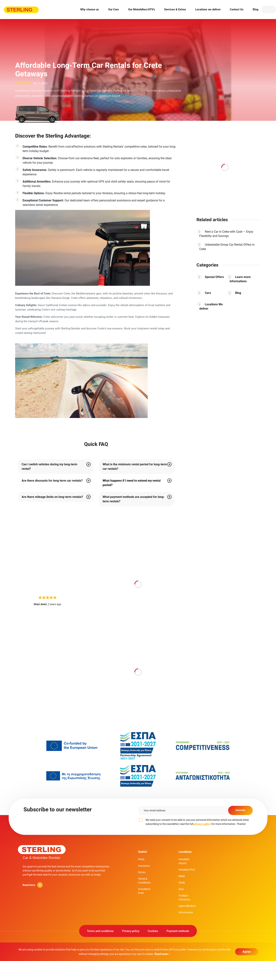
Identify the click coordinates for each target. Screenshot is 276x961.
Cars (208, 293)
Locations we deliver (208, 9)
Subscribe (238, 810)
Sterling (42, 852)
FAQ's (141, 859)
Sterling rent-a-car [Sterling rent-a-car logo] (21, 9)
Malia (182, 876)
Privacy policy (130, 932)
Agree (247, 951)
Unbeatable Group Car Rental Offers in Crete (227, 247)
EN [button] (268, 9)
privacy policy (202, 824)
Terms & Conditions (144, 881)
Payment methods (179, 932)
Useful (142, 852)
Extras (141, 872)
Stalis (182, 882)
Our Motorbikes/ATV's (141, 9)
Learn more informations (240, 279)
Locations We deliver (211, 307)
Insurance (144, 866)
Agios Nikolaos (187, 906)
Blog (255, 9)
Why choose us (89, 9)
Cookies (153, 932)
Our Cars (113, 9)
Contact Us (236, 9)
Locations (185, 852)
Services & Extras (175, 9)
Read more (33, 885)
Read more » (162, 954)
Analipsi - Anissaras (184, 897)
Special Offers (214, 277)
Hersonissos (186, 912)
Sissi (181, 889)
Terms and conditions (99, 932)
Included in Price (144, 891)
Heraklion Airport (184, 861)
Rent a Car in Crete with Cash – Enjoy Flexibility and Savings (226, 234)
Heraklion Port (187, 870)
